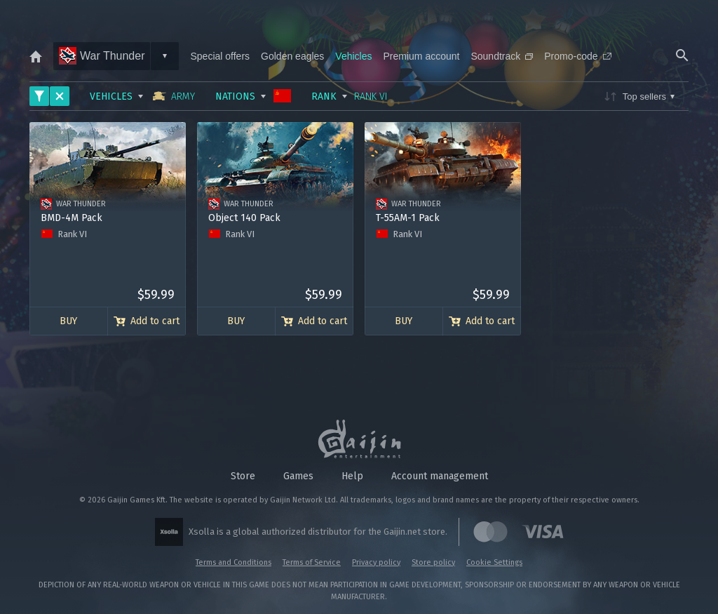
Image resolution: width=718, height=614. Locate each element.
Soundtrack (501, 56)
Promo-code (577, 56)
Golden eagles (292, 56)
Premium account (422, 56)
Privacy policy (376, 562)
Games (298, 476)
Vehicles (353, 56)
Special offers (220, 56)
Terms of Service (312, 562)
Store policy (433, 562)
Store (243, 476)
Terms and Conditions (233, 562)
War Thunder (101, 56)
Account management (439, 476)
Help (352, 476)
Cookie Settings (494, 562)
